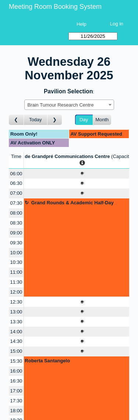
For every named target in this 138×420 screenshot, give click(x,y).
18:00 (16, 410)
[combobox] (69, 105)
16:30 (16, 381)
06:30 (16, 183)
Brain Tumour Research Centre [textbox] (61, 105)
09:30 (16, 242)
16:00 (16, 371)
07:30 (16, 203)
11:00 (16, 272)
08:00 (16, 213)
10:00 (16, 252)
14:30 (16, 341)
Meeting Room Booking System (55, 6)
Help (81, 24)
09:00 (16, 233)
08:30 (16, 223)
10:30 (16, 262)
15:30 (16, 361)
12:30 (16, 302)
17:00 (16, 391)
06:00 (16, 173)
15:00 (16, 351)
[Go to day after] (54, 120)
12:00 (16, 292)
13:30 (16, 321)
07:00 (16, 193)
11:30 (16, 282)
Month (102, 119)
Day (83, 119)
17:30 (16, 400)
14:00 (16, 331)
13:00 (16, 312)
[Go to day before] (16, 120)
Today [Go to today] (35, 119)
